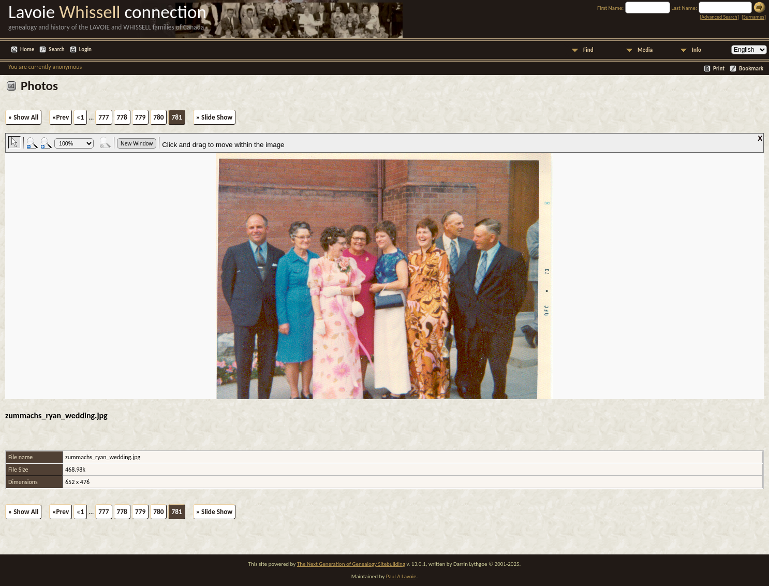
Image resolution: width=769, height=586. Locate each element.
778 (122, 117)
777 (103, 117)
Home (27, 49)
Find (588, 50)
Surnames (753, 16)
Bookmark (751, 68)
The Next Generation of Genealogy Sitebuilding (351, 564)
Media (645, 50)
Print (718, 68)
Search (56, 49)
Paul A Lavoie (401, 576)
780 (158, 117)
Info (696, 50)
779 (140, 117)
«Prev (60, 117)
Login (85, 49)
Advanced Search (719, 16)
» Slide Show (214, 117)
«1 (80, 117)
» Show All (23, 117)
